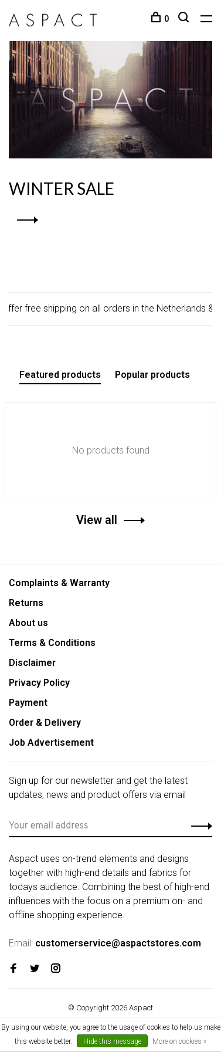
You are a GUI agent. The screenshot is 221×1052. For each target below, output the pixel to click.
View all (96, 520)
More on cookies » (179, 1041)
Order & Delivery (45, 722)
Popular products (152, 374)
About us (28, 622)
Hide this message (112, 1041)
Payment (28, 702)
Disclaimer (32, 662)
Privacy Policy (39, 682)
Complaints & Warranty (59, 582)
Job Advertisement (51, 742)
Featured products (60, 374)
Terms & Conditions (52, 642)
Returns (26, 602)
